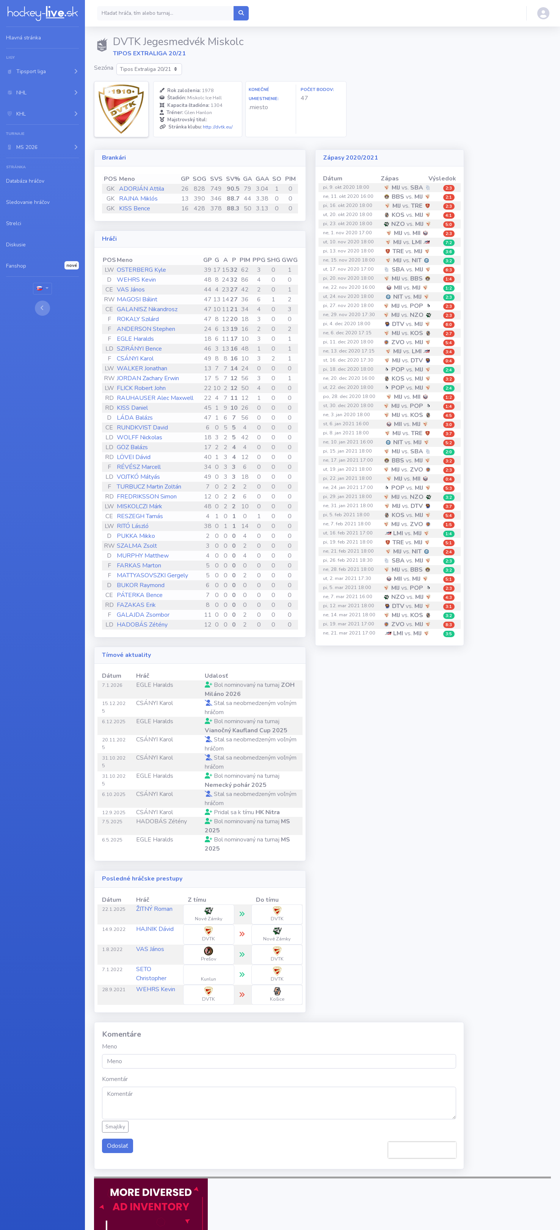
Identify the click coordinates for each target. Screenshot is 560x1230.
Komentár (115, 1079)
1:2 (448, 288)
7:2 (448, 243)
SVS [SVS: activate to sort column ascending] (216, 179)
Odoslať (117, 1146)
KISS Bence (134, 208)
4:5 (448, 415)
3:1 (448, 607)
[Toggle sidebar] (42, 308)
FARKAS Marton (139, 565)
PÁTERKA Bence (140, 595)
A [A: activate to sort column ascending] (225, 260)
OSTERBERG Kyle (141, 270)
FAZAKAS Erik (136, 605)
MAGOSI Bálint (137, 299)
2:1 (448, 197)
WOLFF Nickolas (139, 437)
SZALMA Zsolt (137, 546)
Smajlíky (115, 1126)
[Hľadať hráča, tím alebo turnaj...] (241, 13)
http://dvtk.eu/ (218, 127)
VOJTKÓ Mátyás (138, 477)
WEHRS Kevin (136, 280)
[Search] (165, 13)
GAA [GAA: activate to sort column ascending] (262, 179)
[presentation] (422, 1150)
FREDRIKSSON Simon (147, 496)
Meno (109, 1046)
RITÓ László (133, 526)
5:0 (448, 224)
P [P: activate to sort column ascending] (234, 260)
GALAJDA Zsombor (143, 615)
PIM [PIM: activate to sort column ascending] (290, 179)
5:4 (448, 343)
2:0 (448, 452)
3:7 (448, 434)
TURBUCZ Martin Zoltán (149, 487)
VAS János (131, 289)
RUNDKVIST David (142, 427)
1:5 (448, 525)
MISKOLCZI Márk (139, 506)
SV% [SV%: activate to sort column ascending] (233, 179)
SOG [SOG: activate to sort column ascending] (199, 179)
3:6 (448, 252)
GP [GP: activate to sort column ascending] (185, 179)
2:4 (448, 370)
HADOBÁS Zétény (142, 624)
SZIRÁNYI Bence (139, 349)
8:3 (448, 625)
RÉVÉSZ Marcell (139, 467)
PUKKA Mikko (136, 536)
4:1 (448, 215)
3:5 (448, 634)
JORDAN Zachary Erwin (148, 378)
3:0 (448, 425)
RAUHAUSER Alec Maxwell (155, 398)
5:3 (448, 488)
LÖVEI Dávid (134, 457)
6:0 (448, 324)
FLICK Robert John (141, 388)
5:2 (448, 443)
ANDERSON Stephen (146, 329)
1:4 (448, 279)
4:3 (448, 597)
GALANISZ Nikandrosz (147, 309)
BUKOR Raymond (141, 585)
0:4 (448, 361)
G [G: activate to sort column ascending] (217, 260)
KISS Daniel (132, 408)
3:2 (448, 261)
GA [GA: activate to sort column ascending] (247, 179)
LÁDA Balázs (135, 418)
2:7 (448, 334)
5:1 (448, 543)
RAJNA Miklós (138, 198)
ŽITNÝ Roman (154, 909)
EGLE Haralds (135, 339)
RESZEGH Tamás (140, 516)
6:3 (448, 270)
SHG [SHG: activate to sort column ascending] (273, 260)
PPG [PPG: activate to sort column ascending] (259, 260)
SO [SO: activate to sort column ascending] (276, 179)
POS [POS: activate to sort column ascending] (110, 179)
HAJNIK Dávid (155, 929)
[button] (42, 71)
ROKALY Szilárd (138, 319)
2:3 (448, 188)
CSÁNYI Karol (135, 358)
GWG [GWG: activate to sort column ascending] (290, 260)
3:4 (448, 352)
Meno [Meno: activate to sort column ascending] (127, 179)
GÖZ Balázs (132, 447)
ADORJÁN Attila (141, 189)
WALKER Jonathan (142, 368)
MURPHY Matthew (143, 556)
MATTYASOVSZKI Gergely (152, 575)
